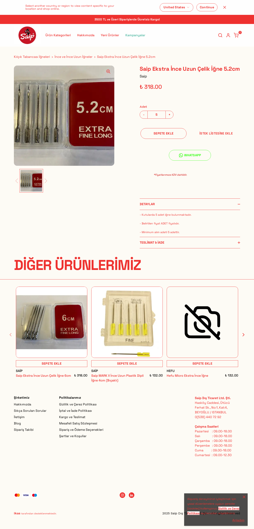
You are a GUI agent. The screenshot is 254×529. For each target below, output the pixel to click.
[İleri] (241, 335)
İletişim (19, 417)
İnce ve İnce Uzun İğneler (73, 57)
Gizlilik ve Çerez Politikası (78, 404)
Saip (143, 76)
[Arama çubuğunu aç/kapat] (220, 35)
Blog (17, 423)
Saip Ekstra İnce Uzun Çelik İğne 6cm (43, 376)
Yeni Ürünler (110, 35)
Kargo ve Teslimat (72, 417)
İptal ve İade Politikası (75, 411)
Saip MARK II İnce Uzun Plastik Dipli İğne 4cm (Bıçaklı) (117, 378)
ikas (17, 513)
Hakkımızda (85, 35)
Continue (207, 7)
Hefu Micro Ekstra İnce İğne (187, 376)
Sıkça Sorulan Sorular (30, 411)
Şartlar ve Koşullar (73, 436)
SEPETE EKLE (163, 133)
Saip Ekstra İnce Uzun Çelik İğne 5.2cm (126, 57)
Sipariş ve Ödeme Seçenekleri (81, 430)
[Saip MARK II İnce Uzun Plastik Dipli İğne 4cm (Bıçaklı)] (127, 322)
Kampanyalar (135, 35)
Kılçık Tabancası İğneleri (32, 57)
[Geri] (13, 335)
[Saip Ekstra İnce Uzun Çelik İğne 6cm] (51, 322)
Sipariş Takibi (24, 430)
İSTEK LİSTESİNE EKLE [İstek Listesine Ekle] (216, 133)
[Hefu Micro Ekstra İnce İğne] (202, 322)
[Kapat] (225, 7)
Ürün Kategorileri (58, 35)
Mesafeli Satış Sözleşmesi (78, 423)
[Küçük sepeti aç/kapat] (236, 35)
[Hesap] (228, 35)
